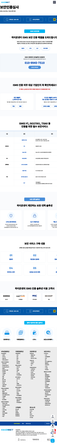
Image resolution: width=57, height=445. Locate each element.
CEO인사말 (32, 409)
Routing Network (5, 367)
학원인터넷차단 (48, 403)
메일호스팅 (33, 355)
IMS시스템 (4, 390)
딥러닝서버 (33, 374)
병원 (3, 378)
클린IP (3, 391)
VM (31, 365)
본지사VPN (4, 363)
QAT (17, 356)
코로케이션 (33, 351)
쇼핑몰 (3, 411)
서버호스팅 (32, 360)
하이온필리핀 (19, 395)
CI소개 (31, 411)
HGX (17, 355)
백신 (46, 383)
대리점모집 (17, 415)
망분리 (22, 48)
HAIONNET (5, 2)
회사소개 (32, 407)
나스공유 (18, 373)
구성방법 (4, 373)
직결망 (18, 370)
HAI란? (3, 355)
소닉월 (46, 368)
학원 (3, 376)
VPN (46, 358)
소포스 (46, 366)
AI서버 (32, 372)
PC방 (3, 416)
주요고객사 (32, 415)
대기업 (3, 383)
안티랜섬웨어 (47, 381)
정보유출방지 (47, 376)
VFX (17, 371)
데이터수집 (33, 377)
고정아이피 (4, 384)
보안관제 (4, 371)
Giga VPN (4, 358)
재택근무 (4, 386)
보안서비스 (47, 351)
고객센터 (18, 407)
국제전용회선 (19, 351)
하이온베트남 (19, 375)
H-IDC (32, 378)
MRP (17, 358)
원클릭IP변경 (4, 393)
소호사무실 (4, 410)
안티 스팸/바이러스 (48, 361)
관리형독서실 (47, 400)
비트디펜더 (45, 48)
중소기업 (4, 379)
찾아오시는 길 (28, 423)
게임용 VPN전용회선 (5, 402)
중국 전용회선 (17, 377)
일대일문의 (17, 414)
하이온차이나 (19, 385)
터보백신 (46, 386)
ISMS (46, 396)
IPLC (17, 360)
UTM (30, 48)
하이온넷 (46, 369)
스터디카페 (47, 402)
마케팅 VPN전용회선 (5, 388)
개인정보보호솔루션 (47, 390)
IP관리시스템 (4, 403)
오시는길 (31, 417)
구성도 (3, 375)
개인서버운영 (4, 413)
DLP (37, 48)
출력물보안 (47, 375)
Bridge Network (5, 365)
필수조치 (46, 393)
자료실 (16, 411)
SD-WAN (18, 361)
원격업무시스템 (5, 370)
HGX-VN (18, 367)
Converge (18, 390)
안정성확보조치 (48, 395)
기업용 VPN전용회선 (5, 362)
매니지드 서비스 (34, 358)
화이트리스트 (47, 405)
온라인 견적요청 (34, 67)
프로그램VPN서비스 (6, 395)
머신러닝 (32, 375)
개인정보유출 (47, 391)
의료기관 (4, 381)
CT (17, 380)
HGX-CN (18, 378)
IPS (45, 360)
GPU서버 (32, 370)
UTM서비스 (46, 353)
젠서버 (32, 363)
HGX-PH (18, 389)
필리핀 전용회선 (18, 387)
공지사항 (17, 409)
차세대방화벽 (47, 356)
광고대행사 (4, 399)
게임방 (3, 414)
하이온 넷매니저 (5, 360)
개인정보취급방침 (17, 423)
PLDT (18, 392)
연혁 (30, 412)
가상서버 (32, 362)
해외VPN (18, 363)
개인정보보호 (47, 387)
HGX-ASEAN (19, 399)
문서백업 (46, 378)
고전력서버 (33, 369)
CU (17, 382)
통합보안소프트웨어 (47, 371)
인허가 (31, 414)
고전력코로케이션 (33, 367)
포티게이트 (47, 364)
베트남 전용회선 (18, 365)
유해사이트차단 (47, 398)
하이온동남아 (19, 402)
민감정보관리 (47, 379)
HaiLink (3, 356)
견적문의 (17, 412)
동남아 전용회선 (18, 397)
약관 (23, 423)
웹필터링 (46, 363)
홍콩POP (18, 400)
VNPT (18, 368)
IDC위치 (32, 356)
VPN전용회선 (5, 351)
